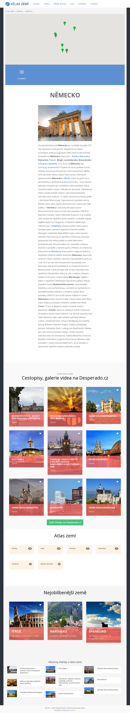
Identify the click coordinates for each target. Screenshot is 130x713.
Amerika (82, 4)
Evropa (36, 4)
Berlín (67, 178)
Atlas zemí (9, 11)
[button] (63, 51)
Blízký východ (60, 4)
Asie (72, 4)
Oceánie (94, 4)
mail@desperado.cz (68, 710)
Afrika (46, 4)
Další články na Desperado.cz (65, 522)
